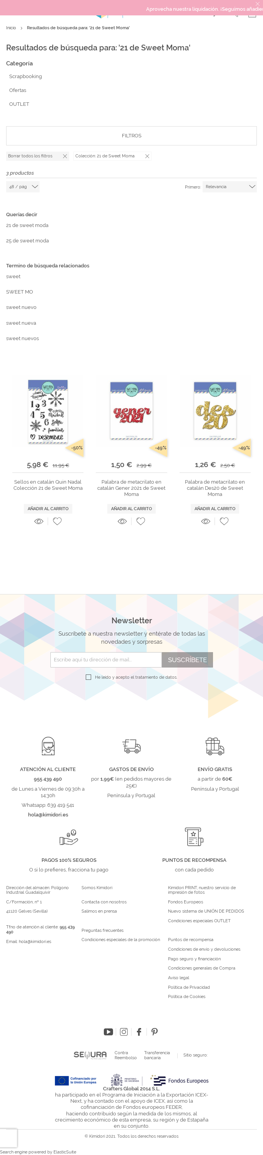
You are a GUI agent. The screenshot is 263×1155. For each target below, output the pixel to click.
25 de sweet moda (27, 241)
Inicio (11, 27)
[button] (57, 521)
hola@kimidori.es (35, 941)
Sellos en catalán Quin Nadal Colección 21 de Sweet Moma (48, 485)
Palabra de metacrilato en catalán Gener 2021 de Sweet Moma (131, 488)
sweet (13, 276)
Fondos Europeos (185, 902)
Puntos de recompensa (190, 940)
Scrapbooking (25, 76)
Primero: (193, 187)
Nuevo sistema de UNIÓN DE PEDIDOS (206, 911)
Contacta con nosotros (104, 902)
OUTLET (19, 104)
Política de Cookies (186, 997)
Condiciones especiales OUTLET (199, 921)
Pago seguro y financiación (194, 959)
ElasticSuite (64, 1152)
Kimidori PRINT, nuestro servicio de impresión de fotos (202, 890)
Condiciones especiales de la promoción (121, 940)
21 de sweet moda (27, 225)
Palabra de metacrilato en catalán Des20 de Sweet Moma (215, 488)
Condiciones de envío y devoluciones (204, 949)
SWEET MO (19, 292)
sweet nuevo (21, 307)
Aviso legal (178, 978)
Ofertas (17, 90)
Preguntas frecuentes (102, 930)
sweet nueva (21, 323)
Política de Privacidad (189, 987)
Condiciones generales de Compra (201, 968)
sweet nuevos (22, 338)
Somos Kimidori (97, 888)
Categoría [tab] (19, 63)
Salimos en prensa (99, 911)
